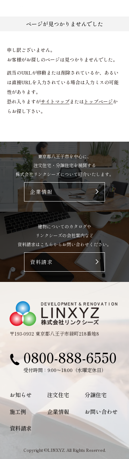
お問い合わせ (101, 411)
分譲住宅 (96, 395)
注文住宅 (58, 395)
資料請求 (21, 428)
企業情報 (58, 411)
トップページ (98, 101)
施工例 (18, 411)
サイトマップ (55, 101)
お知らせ (21, 395)
